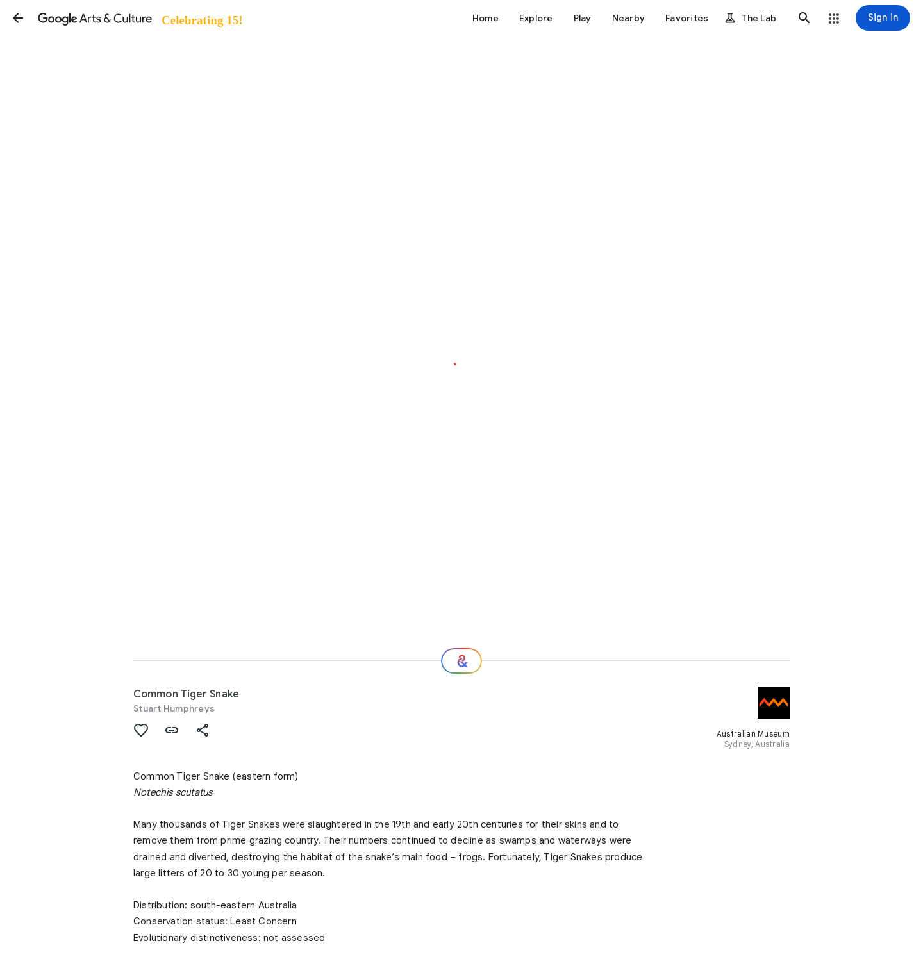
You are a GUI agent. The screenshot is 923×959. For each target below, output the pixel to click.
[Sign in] (883, 18)
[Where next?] (461, 661)
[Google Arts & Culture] (139, 18)
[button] (18, 18)
